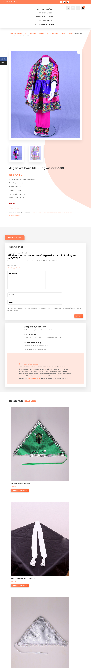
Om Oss (47, 617)
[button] (15, 208)
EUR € (4, 63)
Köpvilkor (9, 617)
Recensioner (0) (14, 237)
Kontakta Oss (49, 621)
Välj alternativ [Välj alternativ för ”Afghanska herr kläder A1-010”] (56, 498)
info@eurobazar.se (34, 359)
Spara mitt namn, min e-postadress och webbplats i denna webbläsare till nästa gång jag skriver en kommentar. (64, 289)
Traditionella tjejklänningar (61, 33)
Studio (52, 24)
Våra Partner (48, 624)
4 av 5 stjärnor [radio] (16, 268)
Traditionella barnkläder (38, 33)
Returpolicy (10, 621)
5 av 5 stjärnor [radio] (19, 268)
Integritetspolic (11, 628)
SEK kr (4, 59)
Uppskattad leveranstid (14, 631)
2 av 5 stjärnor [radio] (11, 268)
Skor (52, 17)
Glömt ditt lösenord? (13, 648)
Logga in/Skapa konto (14, 644)
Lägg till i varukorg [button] (19, 437)
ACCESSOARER (41, 24)
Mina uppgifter (11, 651)
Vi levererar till (11, 624)
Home (12, 33)
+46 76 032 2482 (11, 1)
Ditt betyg (11, 265)
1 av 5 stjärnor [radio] (8, 268)
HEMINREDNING (45, 21)
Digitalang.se (61, 665)
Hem (37, 9)
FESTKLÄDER (41, 17)
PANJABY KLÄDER (45, 13)
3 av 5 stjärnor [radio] (14, 268)
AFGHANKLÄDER (48, 9)
